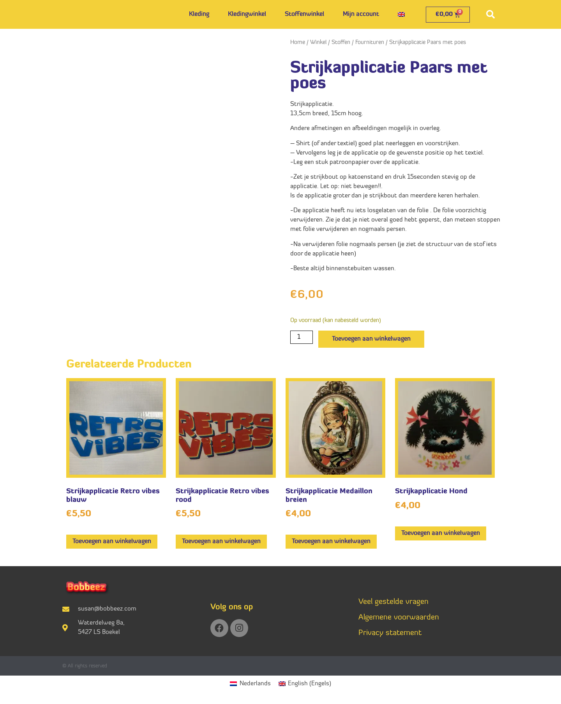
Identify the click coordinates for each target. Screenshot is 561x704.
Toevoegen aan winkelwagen (371, 339)
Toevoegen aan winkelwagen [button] (111, 542)
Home (297, 43)
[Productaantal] (301, 337)
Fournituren (369, 43)
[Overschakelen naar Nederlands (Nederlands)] (250, 684)
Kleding (199, 14)
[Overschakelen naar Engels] (401, 14)
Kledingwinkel (247, 14)
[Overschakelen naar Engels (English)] (305, 684)
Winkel (318, 43)
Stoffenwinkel (304, 14)
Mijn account (361, 14)
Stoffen (341, 43)
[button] (490, 14)
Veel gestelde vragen (393, 602)
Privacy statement (390, 633)
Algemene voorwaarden (398, 617)
